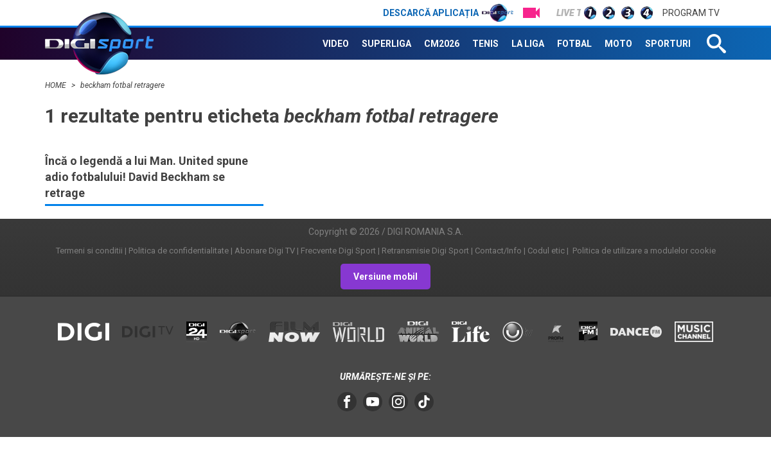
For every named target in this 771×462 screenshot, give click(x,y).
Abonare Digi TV (265, 250)
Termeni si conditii (89, 250)
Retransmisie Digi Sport (425, 250)
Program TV (691, 13)
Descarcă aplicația (448, 13)
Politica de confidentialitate (178, 250)
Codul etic (546, 250)
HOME (56, 85)
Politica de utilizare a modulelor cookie (643, 250)
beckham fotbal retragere (122, 85)
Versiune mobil (385, 276)
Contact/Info (498, 250)
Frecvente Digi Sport (338, 250)
